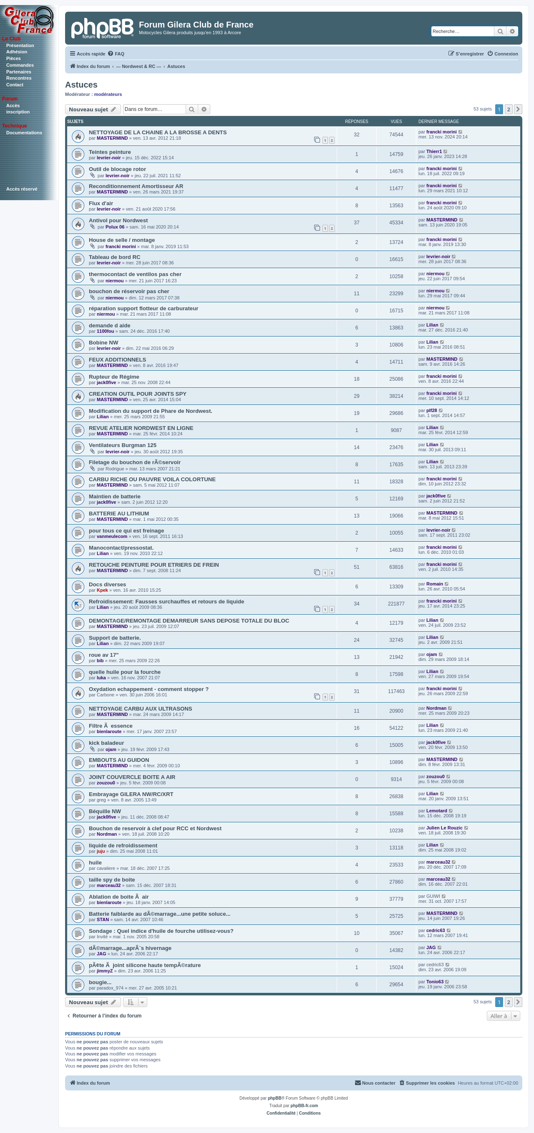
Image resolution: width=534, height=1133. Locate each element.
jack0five (106, 382)
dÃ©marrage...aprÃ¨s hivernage (130, 948)
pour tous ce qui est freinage (126, 531)
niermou (114, 280)
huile (95, 862)
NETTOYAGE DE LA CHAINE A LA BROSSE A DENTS (158, 132)
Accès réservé (22, 188)
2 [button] (508, 109)
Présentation (20, 45)
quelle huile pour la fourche (125, 672)
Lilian (432, 324)
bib (100, 660)
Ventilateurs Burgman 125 (122, 445)
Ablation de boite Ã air (119, 897)
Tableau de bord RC (115, 257)
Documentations (24, 132)
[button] (518, 109)
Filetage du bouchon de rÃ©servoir (135, 462)
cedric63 (435, 930)
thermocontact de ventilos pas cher (135, 274)
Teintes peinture (110, 152)
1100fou (105, 331)
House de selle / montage (122, 240)
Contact (14, 84)
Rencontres (19, 77)
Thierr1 (434, 151)
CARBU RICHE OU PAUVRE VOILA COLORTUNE (152, 479)
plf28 (431, 410)
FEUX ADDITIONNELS (117, 360)
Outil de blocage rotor (117, 169)
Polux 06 (115, 226)
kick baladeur (106, 743)
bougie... (100, 982)
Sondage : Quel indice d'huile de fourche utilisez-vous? (161, 931)
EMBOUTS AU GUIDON (119, 760)
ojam (431, 654)
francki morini (441, 131)
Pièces (13, 58)
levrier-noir (109, 157)
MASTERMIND (112, 138)
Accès (13, 105)
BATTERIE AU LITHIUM (119, 513)
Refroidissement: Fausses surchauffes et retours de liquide (166, 601)
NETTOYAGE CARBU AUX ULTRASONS (140, 709)
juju (101, 851)
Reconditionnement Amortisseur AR (136, 186)
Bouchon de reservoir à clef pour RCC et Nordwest (155, 828)
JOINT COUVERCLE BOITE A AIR (132, 777)
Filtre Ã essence (111, 726)
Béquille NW (105, 811)
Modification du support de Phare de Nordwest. (150, 411)
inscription (18, 111)
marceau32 (438, 861)
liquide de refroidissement (123, 845)
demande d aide (110, 325)
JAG (101, 953)
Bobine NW (103, 342)
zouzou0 (106, 782)
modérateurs (108, 94)
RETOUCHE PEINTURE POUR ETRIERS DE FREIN (154, 565)
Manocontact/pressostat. (121, 548)
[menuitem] (115, 54)
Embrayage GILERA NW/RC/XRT (131, 794)
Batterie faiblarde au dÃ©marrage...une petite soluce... (160, 914)
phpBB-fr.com (304, 1105)
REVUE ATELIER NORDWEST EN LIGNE (141, 428)
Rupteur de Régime (114, 377)
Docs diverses (107, 584)
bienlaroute (109, 731)
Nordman (436, 708)
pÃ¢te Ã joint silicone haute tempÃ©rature (145, 965)
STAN (103, 919)
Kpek (102, 590)
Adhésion (16, 51)
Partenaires (18, 71)
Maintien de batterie (115, 496)
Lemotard (436, 810)
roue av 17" (104, 655)
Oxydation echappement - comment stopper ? (149, 689)
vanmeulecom (112, 536)
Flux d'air (101, 203)
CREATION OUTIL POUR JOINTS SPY (137, 394)
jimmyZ (105, 970)
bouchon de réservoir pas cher (129, 291)
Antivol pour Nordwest (118, 220)
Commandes (20, 65)
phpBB (275, 1098)
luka (101, 677)
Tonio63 (434, 981)
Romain (434, 583)
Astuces (81, 84)
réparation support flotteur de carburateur (143, 308)
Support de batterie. (115, 638)
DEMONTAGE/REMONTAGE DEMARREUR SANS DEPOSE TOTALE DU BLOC (189, 621)
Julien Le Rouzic (444, 827)
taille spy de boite (112, 880)
